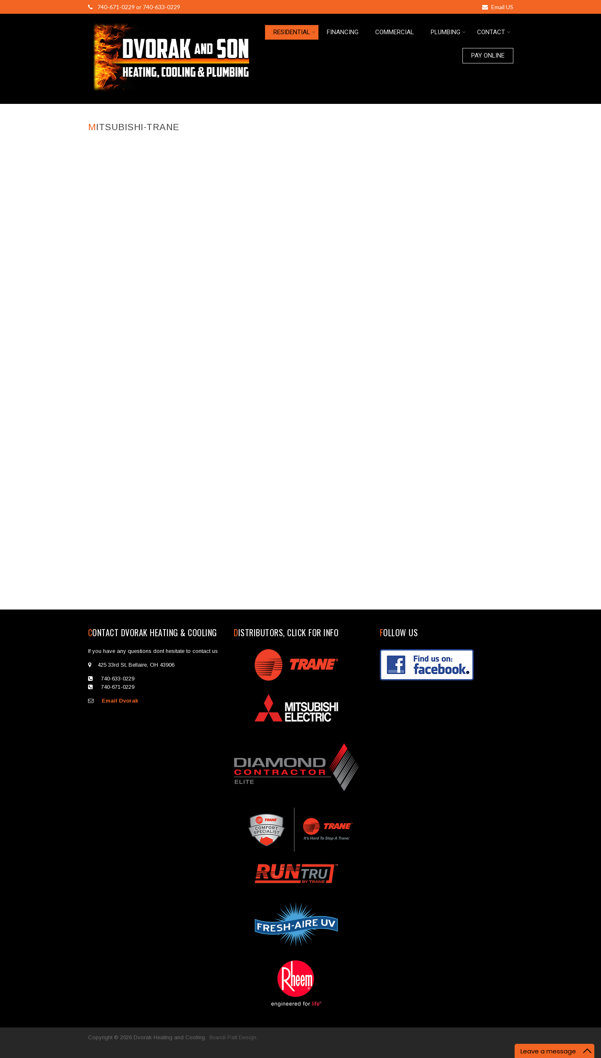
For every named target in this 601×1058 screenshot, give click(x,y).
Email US (497, 6)
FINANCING (343, 32)
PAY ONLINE (488, 55)
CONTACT (493, 32)
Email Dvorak (120, 701)
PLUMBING (448, 32)
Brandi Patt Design (233, 1037)
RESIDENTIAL (294, 32)
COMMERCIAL (394, 32)
